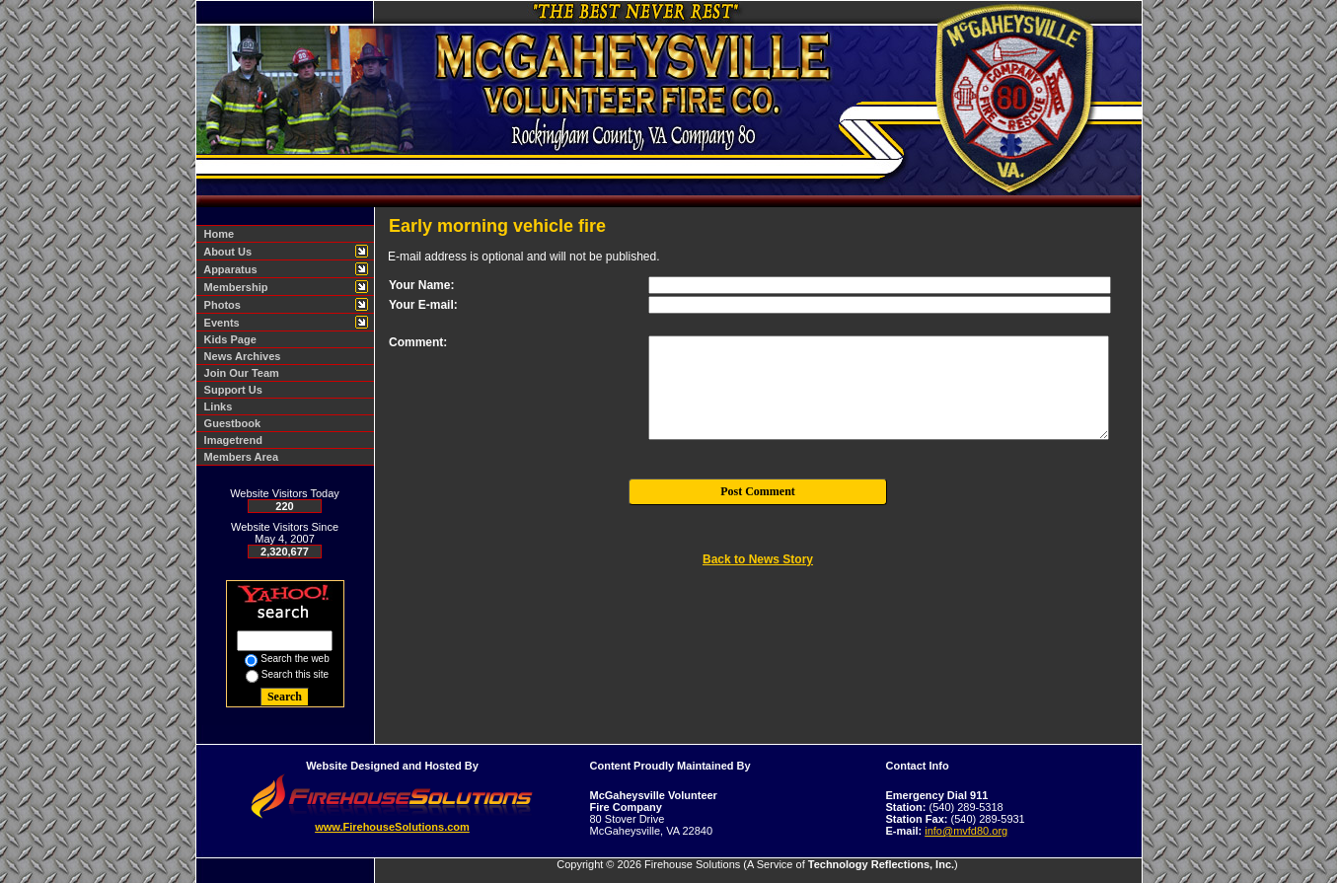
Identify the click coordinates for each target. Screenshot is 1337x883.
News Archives (239, 356)
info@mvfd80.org (966, 831)
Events (219, 323)
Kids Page (227, 339)
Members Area (238, 457)
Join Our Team (238, 373)
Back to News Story (758, 559)
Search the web (295, 658)
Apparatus (228, 269)
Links (215, 406)
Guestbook (229, 423)
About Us (225, 252)
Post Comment (757, 491)
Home (216, 234)
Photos (219, 305)
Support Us (230, 390)
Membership (233, 287)
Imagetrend (230, 440)
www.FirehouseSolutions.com (392, 827)
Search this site (295, 674)
